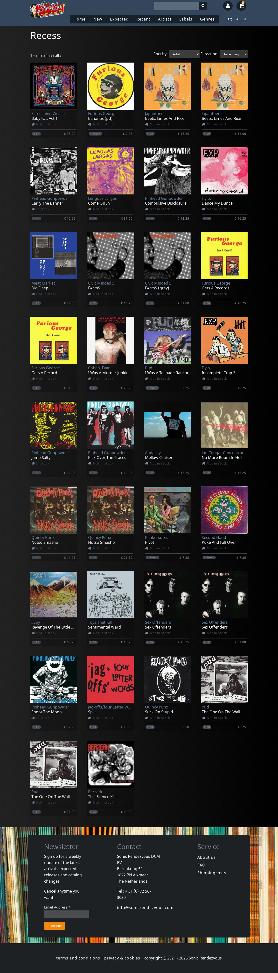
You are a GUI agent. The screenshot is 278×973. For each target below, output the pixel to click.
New (97, 19)
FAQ (229, 19)
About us (206, 857)
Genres (207, 19)
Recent (143, 19)
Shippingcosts (211, 872)
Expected (119, 19)
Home (80, 19)
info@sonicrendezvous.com (145, 907)
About (241, 19)
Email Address (57, 907)
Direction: (210, 54)
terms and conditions (78, 958)
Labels (185, 19)
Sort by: (160, 54)
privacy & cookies (122, 958)
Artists (165, 19)
